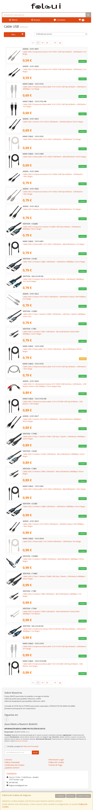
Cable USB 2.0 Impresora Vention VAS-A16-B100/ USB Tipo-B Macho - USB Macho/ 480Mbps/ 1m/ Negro (54, 630)
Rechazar (71, 796)
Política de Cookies (56, 762)
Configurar (60, 796)
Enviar (35, 752)
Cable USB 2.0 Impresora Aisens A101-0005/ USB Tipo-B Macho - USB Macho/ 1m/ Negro (54, 70)
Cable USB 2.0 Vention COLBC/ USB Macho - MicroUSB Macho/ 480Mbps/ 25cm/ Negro (54, 455)
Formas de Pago (55, 765)
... (51, 43)
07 (55, 43)
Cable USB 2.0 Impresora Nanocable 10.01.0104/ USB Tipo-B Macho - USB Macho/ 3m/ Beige (54, 647)
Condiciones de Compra (14, 765)
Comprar (82, 61)
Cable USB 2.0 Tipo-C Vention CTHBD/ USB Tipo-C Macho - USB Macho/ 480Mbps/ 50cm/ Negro (54, 577)
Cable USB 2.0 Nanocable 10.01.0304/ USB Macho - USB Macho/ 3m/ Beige (52, 541)
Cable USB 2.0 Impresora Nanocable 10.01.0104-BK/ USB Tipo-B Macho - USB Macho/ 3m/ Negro (53, 665)
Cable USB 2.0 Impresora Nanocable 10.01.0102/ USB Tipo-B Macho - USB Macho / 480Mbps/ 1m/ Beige (55, 88)
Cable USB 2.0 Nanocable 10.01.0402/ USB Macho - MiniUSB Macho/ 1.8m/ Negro (54, 489)
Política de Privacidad (21, 741)
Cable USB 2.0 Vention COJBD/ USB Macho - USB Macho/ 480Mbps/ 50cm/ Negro (54, 506)
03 (47, 43)
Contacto (59, 19)
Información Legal (56, 759)
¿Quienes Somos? (11, 767)
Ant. (33, 43)
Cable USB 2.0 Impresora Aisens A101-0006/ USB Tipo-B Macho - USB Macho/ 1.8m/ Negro (53, 175)
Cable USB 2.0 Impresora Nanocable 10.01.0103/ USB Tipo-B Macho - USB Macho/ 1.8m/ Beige (54, 367)
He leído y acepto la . (23, 746)
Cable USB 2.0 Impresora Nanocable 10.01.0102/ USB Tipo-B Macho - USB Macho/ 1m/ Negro (54, 105)
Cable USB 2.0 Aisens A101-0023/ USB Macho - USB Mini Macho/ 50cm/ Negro (53, 122)
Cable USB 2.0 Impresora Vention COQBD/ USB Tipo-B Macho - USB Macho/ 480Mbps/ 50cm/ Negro (52, 228)
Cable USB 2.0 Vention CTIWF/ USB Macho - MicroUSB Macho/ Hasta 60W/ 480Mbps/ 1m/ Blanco (51, 612)
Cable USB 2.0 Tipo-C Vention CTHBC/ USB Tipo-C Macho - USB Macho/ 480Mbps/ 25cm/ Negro (54, 437)
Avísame (83, 359)
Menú (13, 19)
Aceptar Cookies (84, 796)
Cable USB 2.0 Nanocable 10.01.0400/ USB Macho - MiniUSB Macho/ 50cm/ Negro (54, 156)
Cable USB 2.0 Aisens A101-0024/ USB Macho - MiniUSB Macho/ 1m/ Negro (52, 209)
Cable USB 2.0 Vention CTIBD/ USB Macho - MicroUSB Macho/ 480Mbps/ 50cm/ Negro (53, 472)
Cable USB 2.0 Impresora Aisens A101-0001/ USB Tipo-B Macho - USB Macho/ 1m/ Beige (54, 53)
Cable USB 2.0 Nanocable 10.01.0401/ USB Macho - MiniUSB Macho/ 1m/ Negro (53, 244)
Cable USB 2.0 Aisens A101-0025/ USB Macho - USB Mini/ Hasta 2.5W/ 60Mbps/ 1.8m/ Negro (53, 525)
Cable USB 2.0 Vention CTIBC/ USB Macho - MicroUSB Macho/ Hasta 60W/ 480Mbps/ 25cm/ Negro (51, 332)
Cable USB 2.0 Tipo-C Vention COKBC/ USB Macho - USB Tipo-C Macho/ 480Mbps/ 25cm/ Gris (54, 315)
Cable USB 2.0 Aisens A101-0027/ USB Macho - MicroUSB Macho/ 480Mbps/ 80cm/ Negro (52, 420)
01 (38, 43)
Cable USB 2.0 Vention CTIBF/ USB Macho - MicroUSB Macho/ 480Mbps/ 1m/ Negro (52, 595)
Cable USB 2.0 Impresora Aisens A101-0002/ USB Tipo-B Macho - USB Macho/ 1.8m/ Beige (53, 192)
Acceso (35, 19)
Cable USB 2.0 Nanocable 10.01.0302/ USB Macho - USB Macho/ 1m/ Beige (52, 139)
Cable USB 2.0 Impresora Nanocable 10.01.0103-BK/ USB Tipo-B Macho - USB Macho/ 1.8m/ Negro (53, 402)
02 (43, 43)
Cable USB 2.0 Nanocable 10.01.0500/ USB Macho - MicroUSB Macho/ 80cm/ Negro (52, 350)
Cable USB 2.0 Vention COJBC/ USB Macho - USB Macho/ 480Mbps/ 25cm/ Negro (54, 262)
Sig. (60, 43)
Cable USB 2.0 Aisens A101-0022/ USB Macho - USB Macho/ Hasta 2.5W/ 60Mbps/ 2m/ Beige (54, 297)
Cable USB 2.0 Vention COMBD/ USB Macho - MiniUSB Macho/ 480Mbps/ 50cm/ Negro (53, 560)
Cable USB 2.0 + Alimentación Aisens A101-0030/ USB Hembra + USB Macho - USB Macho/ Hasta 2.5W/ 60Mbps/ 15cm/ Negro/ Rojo (54, 385)
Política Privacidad (11, 762)
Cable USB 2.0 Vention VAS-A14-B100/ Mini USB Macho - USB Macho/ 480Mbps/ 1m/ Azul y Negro (53, 280)
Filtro (17, 34)
